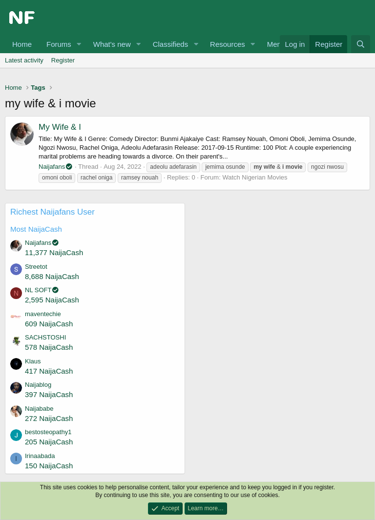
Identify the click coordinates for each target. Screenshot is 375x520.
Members (282, 44)
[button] (79, 44)
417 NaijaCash (49, 371)
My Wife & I (60, 127)
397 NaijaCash (49, 394)
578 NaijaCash (49, 347)
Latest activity (24, 60)
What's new (112, 44)
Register (63, 60)
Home (22, 44)
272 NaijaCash (49, 418)
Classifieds (170, 44)
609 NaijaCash (49, 324)
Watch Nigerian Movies (254, 177)
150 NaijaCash (49, 465)
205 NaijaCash (49, 442)
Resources (227, 44)
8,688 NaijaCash (52, 276)
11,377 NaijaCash (54, 252)
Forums (58, 44)
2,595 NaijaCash (52, 300)
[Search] (360, 44)
